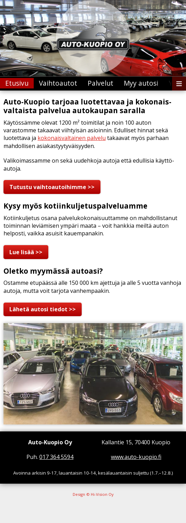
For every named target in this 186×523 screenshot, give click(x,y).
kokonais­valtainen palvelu (72, 138)
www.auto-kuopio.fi (136, 457)
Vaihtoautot (58, 83)
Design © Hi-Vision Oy (93, 494)
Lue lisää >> (25, 252)
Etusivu (17, 83)
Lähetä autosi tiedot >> (42, 309)
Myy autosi (141, 83)
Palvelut (100, 83)
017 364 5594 (56, 457)
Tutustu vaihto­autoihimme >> (52, 187)
